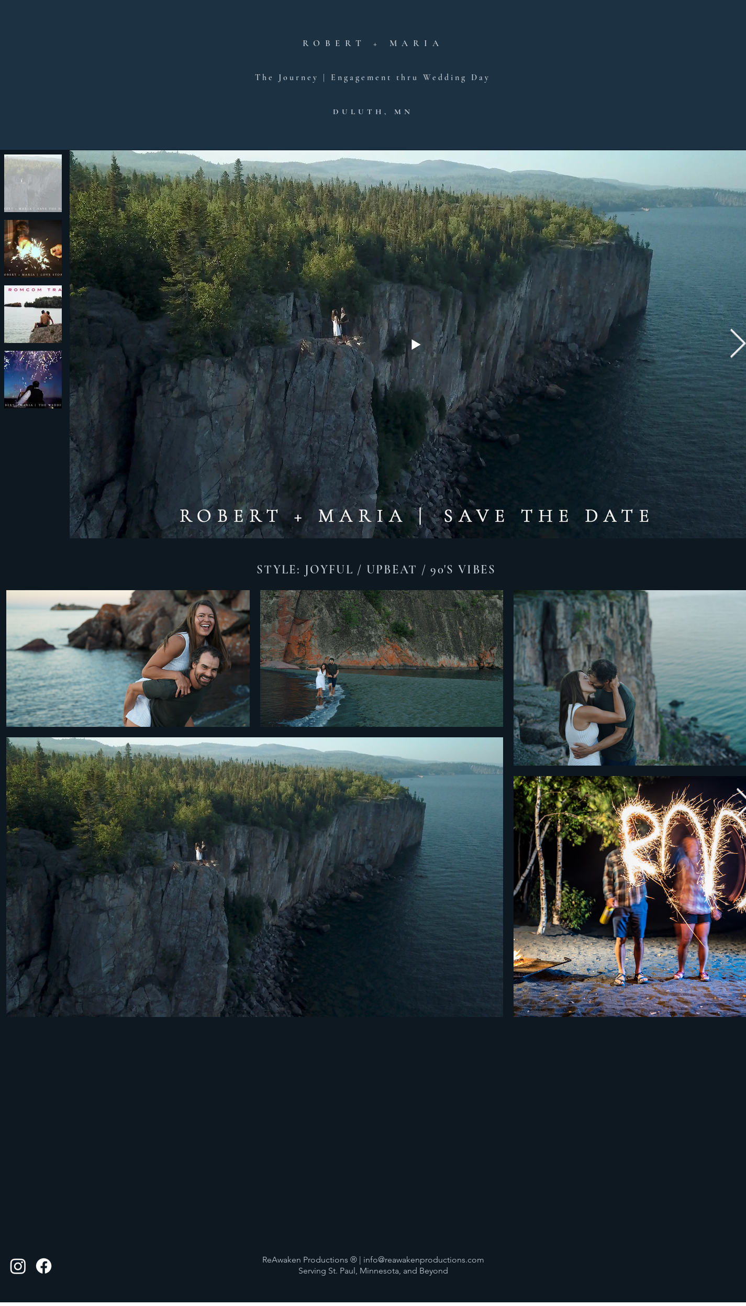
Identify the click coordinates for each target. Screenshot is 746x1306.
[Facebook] (44, 1266)
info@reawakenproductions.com (423, 1260)
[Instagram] (18, 1266)
